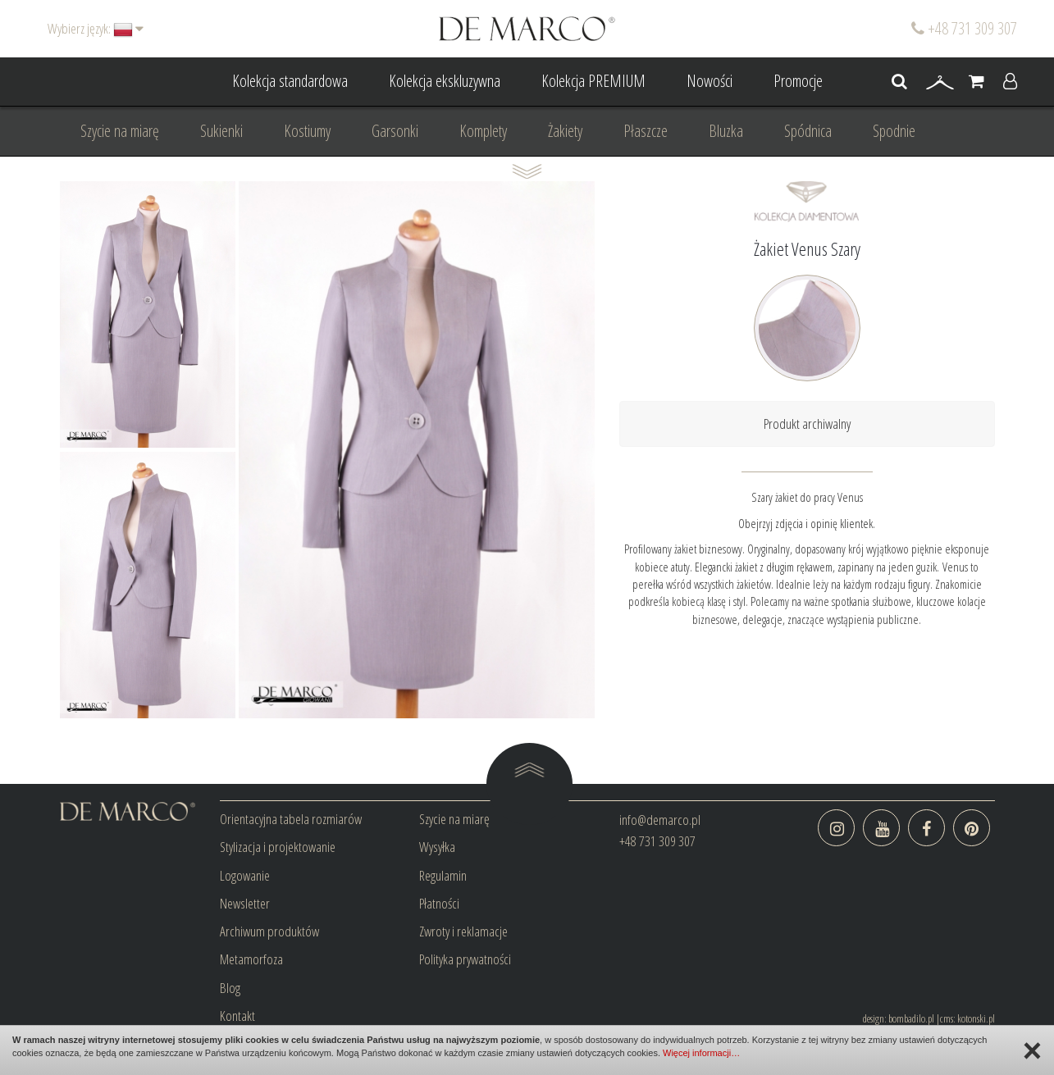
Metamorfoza (251, 959)
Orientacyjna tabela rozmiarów (291, 818)
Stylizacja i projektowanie (277, 846)
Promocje (798, 81)
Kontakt (237, 1015)
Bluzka (726, 131)
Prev (81, 449)
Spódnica (808, 131)
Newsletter (245, 903)
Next (214, 449)
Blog (230, 987)
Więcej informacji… (701, 1053)
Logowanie (245, 875)
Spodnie (894, 131)
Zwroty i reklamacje (463, 931)
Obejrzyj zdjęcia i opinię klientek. (806, 523)
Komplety (483, 131)
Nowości (709, 81)
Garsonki (395, 131)
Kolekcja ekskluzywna (444, 81)
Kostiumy (307, 131)
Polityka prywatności (465, 959)
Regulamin (443, 875)
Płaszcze (645, 131)
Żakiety (565, 131)
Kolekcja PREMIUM (593, 81)
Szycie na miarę (119, 131)
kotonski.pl (976, 1018)
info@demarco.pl (659, 819)
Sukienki (221, 131)
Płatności (439, 903)
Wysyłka (437, 846)
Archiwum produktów (269, 931)
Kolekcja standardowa (290, 81)
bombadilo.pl (911, 1018)
